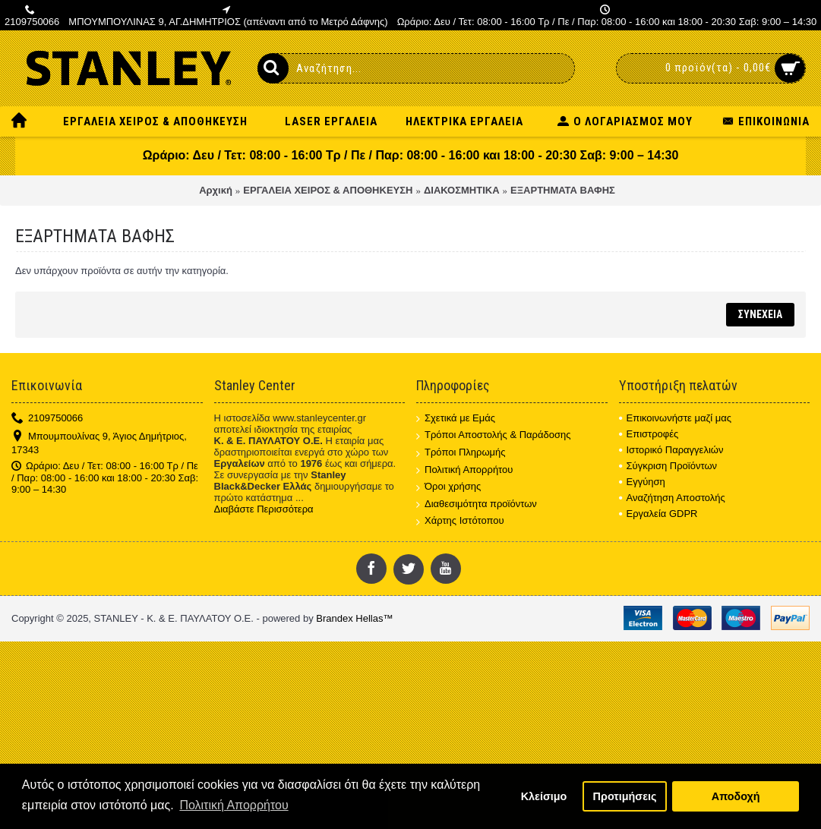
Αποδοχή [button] (736, 796)
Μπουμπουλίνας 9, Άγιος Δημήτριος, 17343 (99, 442)
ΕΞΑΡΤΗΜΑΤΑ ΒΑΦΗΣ (562, 190)
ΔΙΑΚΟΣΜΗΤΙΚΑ (462, 190)
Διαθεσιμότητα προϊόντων (476, 504)
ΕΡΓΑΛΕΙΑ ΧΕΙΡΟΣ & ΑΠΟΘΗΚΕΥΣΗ (327, 190)
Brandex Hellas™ (354, 618)
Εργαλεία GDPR (658, 513)
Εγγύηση (642, 481)
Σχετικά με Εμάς (455, 418)
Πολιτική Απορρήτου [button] (233, 805)
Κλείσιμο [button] (544, 796)
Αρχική (215, 190)
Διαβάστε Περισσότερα (264, 509)
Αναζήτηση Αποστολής (672, 497)
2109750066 (47, 418)
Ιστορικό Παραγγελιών (671, 449)
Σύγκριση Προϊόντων (668, 465)
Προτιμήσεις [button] (625, 796)
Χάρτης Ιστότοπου (460, 521)
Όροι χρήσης (448, 487)
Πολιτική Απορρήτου (464, 470)
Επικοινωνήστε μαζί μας (675, 418)
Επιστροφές (649, 434)
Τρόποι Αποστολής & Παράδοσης (493, 435)
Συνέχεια (760, 314)
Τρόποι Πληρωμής (461, 452)
